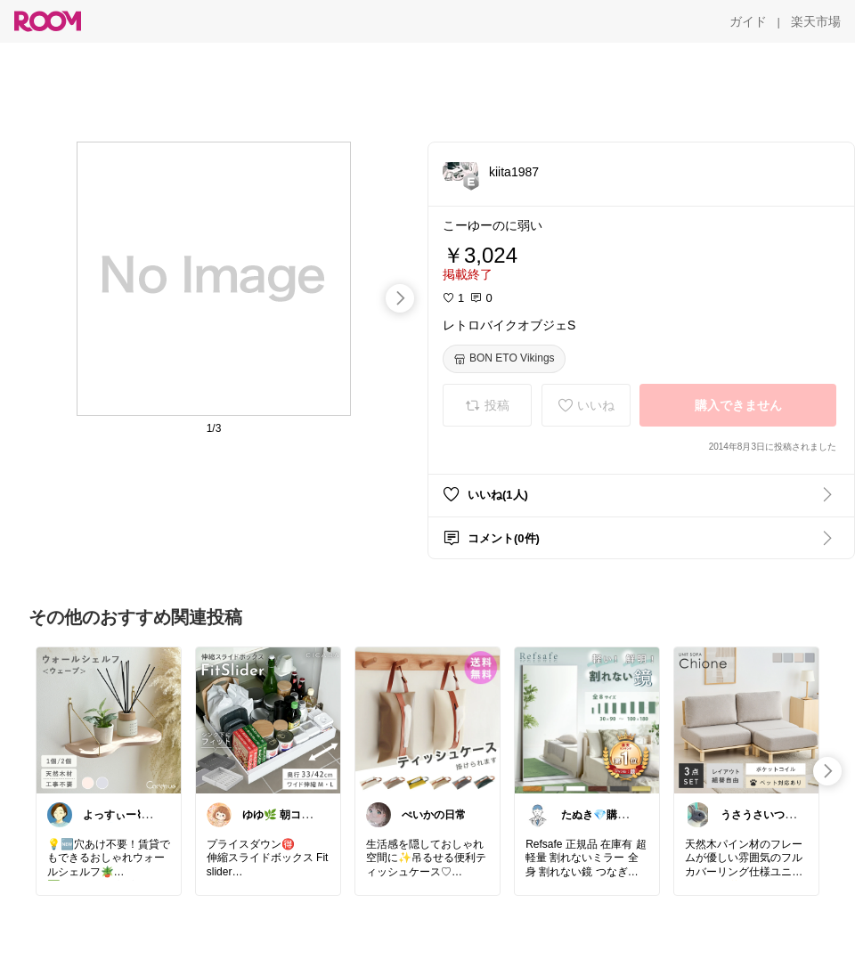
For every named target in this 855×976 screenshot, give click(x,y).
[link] (109, 719)
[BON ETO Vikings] (504, 359)
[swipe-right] (400, 298)
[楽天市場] (816, 21)
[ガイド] (748, 21)
